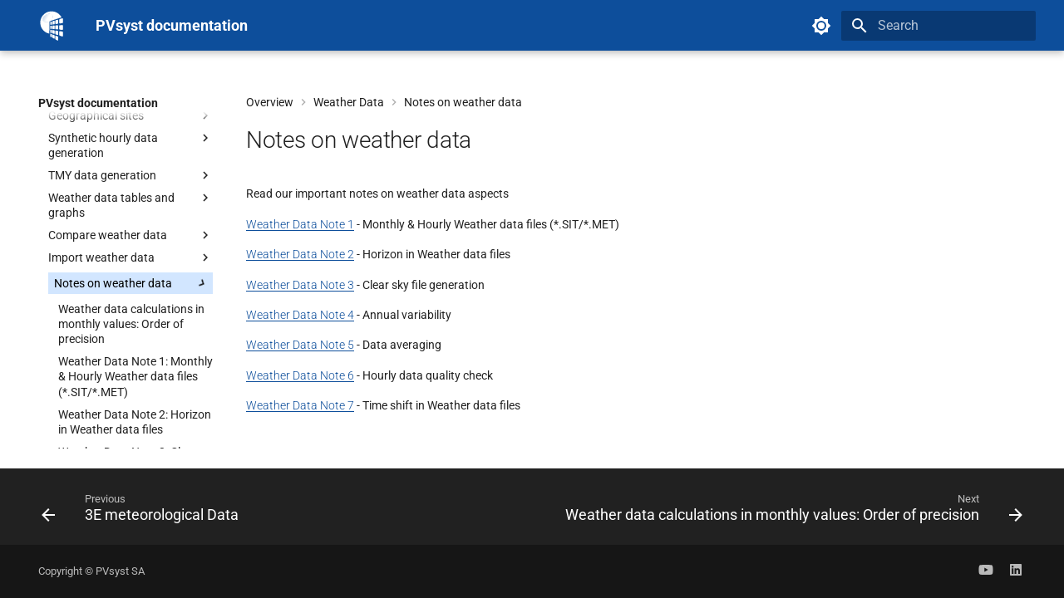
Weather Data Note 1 (300, 224)
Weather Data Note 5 (300, 344)
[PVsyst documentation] (54, 25)
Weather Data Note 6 (300, 375)
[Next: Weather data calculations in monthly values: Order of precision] (790, 511)
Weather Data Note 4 (300, 314)
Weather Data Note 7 (300, 405)
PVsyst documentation (98, 103)
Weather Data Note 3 (300, 285)
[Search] (938, 26)
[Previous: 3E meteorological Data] (143, 511)
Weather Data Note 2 (300, 254)
